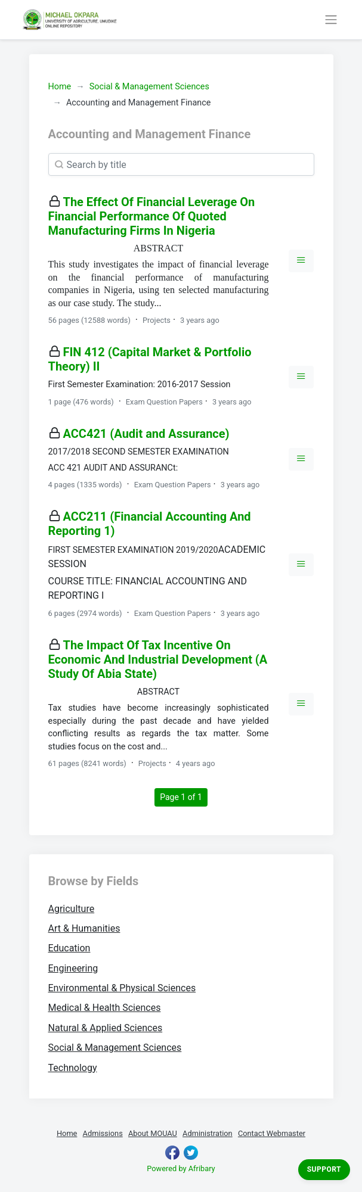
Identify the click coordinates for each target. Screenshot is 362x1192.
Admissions (103, 1133)
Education (69, 948)
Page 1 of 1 (184, 796)
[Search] (181, 164)
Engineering (73, 968)
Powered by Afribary (181, 1168)
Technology (72, 1067)
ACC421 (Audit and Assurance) (146, 434)
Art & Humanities (84, 928)
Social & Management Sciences (149, 87)
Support (324, 1169)
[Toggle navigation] (331, 20)
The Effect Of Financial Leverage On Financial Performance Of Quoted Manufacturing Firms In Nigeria (151, 216)
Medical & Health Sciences (104, 1007)
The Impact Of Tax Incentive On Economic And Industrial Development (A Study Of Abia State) (158, 659)
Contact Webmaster (271, 1133)
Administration (207, 1133)
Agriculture (71, 908)
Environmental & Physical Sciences (122, 988)
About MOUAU (152, 1133)
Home (60, 87)
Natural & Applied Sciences (105, 1028)
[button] (301, 261)
